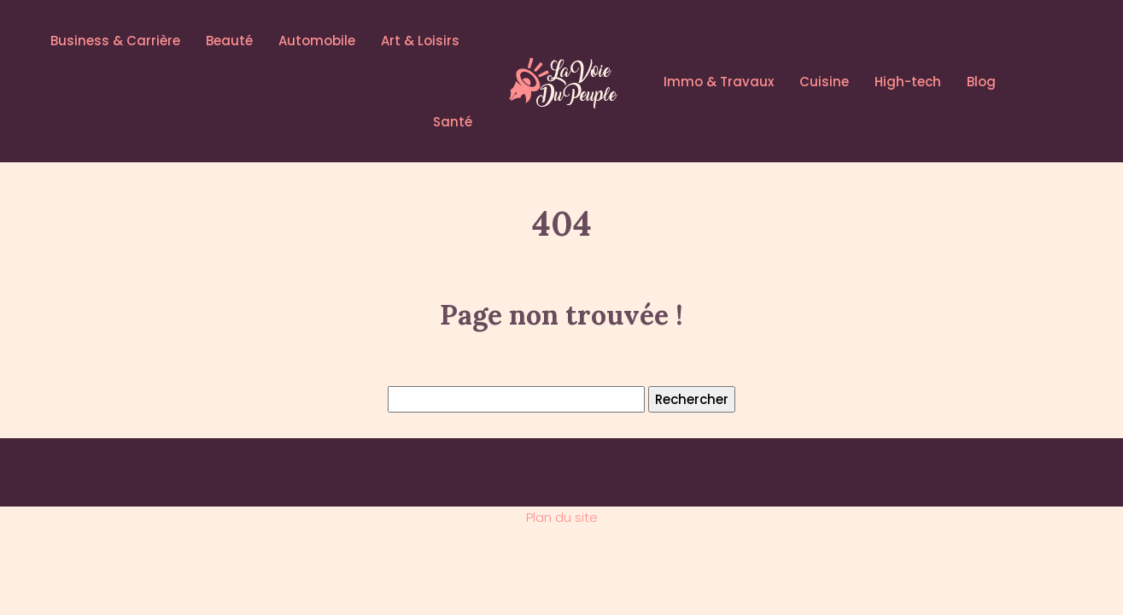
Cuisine (824, 82)
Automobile (316, 41)
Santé (452, 122)
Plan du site (562, 517)
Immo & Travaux (719, 82)
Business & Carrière (115, 41)
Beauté (229, 41)
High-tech (907, 82)
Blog (981, 82)
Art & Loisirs (420, 41)
